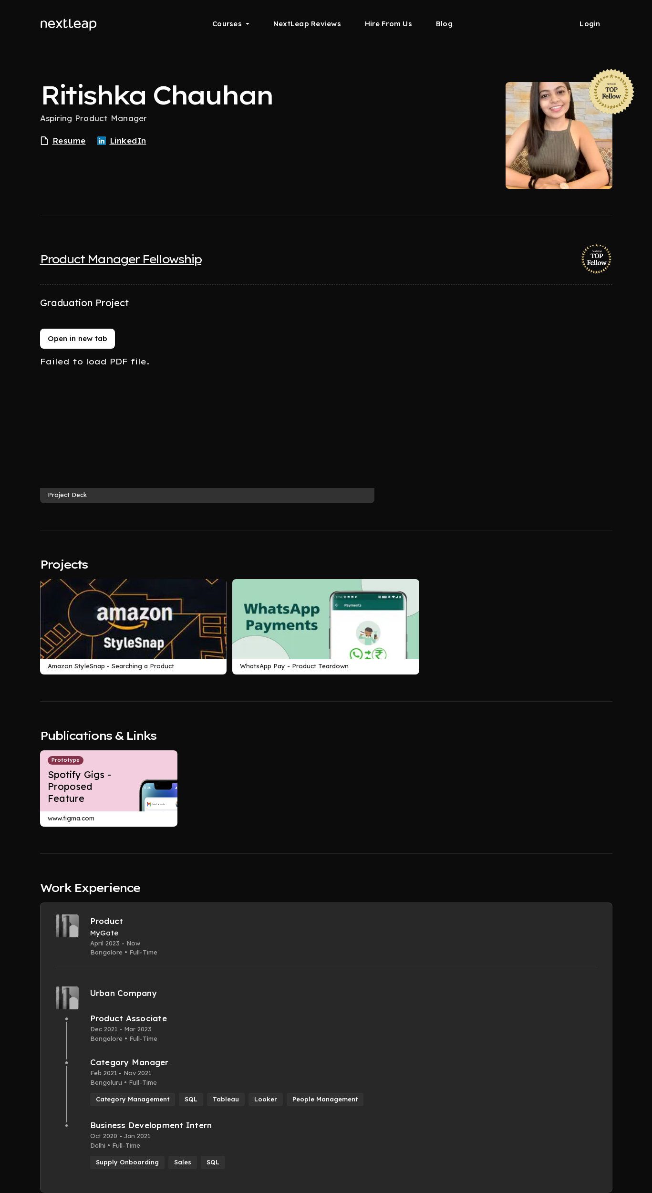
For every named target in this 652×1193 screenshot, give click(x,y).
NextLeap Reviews (307, 23)
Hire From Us (388, 23)
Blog (444, 23)
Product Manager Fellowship (121, 259)
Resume (63, 140)
